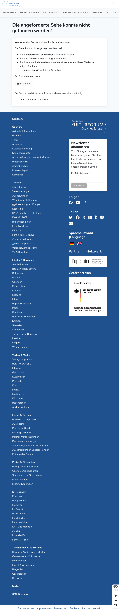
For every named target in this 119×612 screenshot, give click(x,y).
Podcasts (17, 381)
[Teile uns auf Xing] (85, 217)
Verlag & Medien (21, 354)
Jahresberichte (20, 165)
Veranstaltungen (29, 12)
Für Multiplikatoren (80, 608)
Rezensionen (19, 402)
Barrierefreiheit (26, 608)
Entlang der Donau (22, 454)
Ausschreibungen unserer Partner (30, 449)
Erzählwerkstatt (20, 226)
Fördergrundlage (21, 432)
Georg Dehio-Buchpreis (25, 470)
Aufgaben (17, 144)
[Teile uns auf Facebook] (78, 217)
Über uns (17, 126)
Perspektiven (19, 500)
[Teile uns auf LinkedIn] (90, 217)
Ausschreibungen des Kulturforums (31, 157)
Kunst (15, 385)
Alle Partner (18, 423)
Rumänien (17, 312)
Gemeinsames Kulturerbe (26, 556)
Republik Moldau (21, 303)
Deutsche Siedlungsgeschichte (29, 552)
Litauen (16, 299)
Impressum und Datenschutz (52, 608)
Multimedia (18, 394)
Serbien (16, 321)
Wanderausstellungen (75, 12)
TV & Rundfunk (20, 252)
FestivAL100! (19, 217)
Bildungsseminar (21, 221)
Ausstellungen (51, 12)
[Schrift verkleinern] (115, 600)
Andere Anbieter (21, 407)
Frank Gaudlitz (20, 479)
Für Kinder (17, 398)
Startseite (24, 83)
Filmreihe (17, 230)
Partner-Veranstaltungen (25, 436)
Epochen (17, 496)
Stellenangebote (21, 152)
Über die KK (18, 535)
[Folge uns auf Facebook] (71, 202)
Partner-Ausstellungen (24, 441)
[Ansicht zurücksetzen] (115, 605)
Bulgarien (17, 273)
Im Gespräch (19, 509)
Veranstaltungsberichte (25, 247)
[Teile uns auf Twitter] (71, 217)
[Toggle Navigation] (113, 4)
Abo (14, 530)
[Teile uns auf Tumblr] (97, 217)
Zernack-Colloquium (23, 239)
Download (18, 174)
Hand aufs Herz (20, 522)
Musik (15, 389)
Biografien (17, 569)
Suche (15, 585)
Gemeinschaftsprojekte (24, 419)
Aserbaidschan (20, 264)
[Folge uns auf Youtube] (79, 202)
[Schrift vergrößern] (115, 596)
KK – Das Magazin (22, 526)
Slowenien (18, 329)
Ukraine (16, 338)
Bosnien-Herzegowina (24, 268)
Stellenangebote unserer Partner (30, 445)
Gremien (16, 135)
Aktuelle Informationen (24, 131)
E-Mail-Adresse (81, 173)
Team (15, 139)
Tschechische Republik (24, 334)
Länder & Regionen (23, 260)
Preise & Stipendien (23, 462)
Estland (16, 277)
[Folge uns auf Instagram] (85, 202)
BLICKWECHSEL (21, 363)
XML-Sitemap (20, 593)
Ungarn (16, 342)
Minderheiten (19, 560)
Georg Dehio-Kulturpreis (25, 466)
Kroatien (16, 290)
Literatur (16, 367)
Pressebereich (20, 161)
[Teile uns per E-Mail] (71, 223)
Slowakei (17, 325)
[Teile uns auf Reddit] (103, 217)
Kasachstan (18, 286)
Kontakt (97, 608)
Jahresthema (9, 12)
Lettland (16, 294)
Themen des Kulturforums (27, 547)
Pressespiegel (20, 170)
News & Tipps (20, 539)
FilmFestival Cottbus (23, 234)
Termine (17, 182)
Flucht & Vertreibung (23, 565)
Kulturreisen (18, 376)
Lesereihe (97, 12)
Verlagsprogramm (22, 359)
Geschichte (18, 372)
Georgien (17, 281)
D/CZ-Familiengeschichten (26, 213)
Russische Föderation (24, 316)
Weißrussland (20, 347)
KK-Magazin (19, 491)
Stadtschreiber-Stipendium (27, 475)
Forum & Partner (21, 415)
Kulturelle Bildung (22, 148)
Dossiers (17, 578)
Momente (17, 504)
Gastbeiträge (19, 573)
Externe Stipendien (22, 483)
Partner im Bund (21, 428)
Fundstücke (18, 517)
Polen (15, 307)
